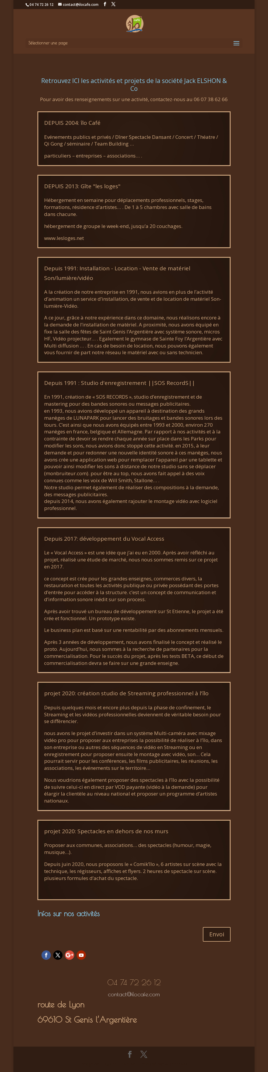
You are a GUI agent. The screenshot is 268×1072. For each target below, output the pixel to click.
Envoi (216, 934)
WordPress (176, 1064)
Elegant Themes (117, 1064)
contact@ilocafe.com (134, 994)
